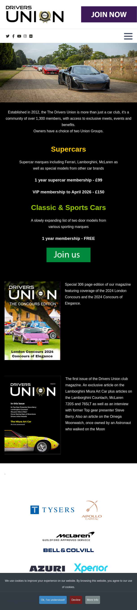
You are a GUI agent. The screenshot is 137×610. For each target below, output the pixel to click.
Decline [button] (75, 601)
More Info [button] (92, 601)
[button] (128, 36)
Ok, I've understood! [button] (53, 601)
